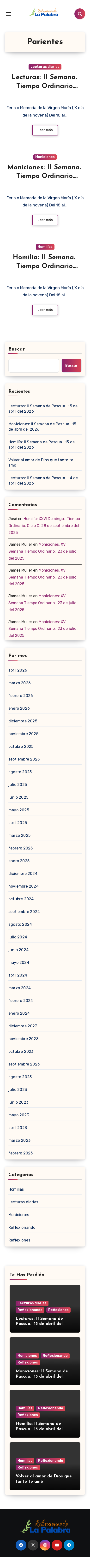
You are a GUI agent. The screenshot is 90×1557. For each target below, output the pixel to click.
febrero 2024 (20, 1000)
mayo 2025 (18, 810)
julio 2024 (17, 937)
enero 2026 (19, 708)
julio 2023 (17, 1089)
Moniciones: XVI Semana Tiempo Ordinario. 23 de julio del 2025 (42, 551)
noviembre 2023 (23, 1038)
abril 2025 (17, 822)
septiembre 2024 (24, 911)
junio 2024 (18, 950)
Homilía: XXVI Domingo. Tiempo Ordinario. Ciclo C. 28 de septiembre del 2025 (44, 525)
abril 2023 (17, 1127)
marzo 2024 (19, 988)
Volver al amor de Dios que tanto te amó (40, 463)
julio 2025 (17, 784)
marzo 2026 (19, 683)
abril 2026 (17, 670)
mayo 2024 (18, 962)
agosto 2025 (20, 772)
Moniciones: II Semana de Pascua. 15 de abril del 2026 (42, 427)
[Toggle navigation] (8, 14)
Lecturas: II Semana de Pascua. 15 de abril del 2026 (43, 409)
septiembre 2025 (24, 759)
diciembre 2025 (22, 721)
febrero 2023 (20, 1153)
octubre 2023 (20, 1051)
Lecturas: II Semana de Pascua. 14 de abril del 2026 (43, 481)
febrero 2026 (20, 695)
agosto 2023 (20, 1077)
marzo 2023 (19, 1140)
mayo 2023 (18, 1115)
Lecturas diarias (45, 67)
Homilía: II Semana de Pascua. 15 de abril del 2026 (41, 445)
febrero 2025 (20, 848)
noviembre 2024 (23, 886)
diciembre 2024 (22, 873)
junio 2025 (18, 797)
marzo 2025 (19, 835)
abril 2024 (17, 975)
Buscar (16, 349)
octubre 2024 (21, 899)
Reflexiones (19, 1240)
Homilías (45, 247)
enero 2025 (19, 861)
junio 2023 (18, 1102)
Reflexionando (22, 1227)
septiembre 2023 (24, 1064)
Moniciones (45, 157)
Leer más (45, 130)
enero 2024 (19, 1013)
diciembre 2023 (22, 1026)
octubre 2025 (20, 746)
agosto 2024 (20, 924)
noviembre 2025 (23, 734)
